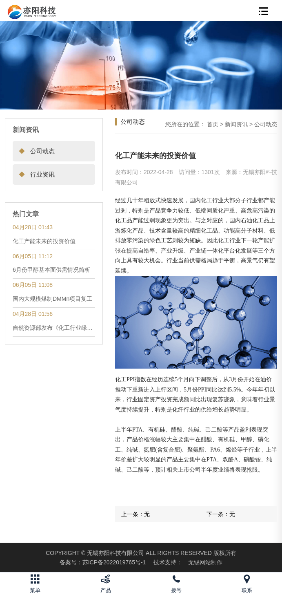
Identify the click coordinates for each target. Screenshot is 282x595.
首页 (212, 124)
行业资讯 (34, 174)
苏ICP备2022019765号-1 (103, 562)
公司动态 (34, 151)
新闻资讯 (236, 124)
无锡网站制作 (205, 562)
